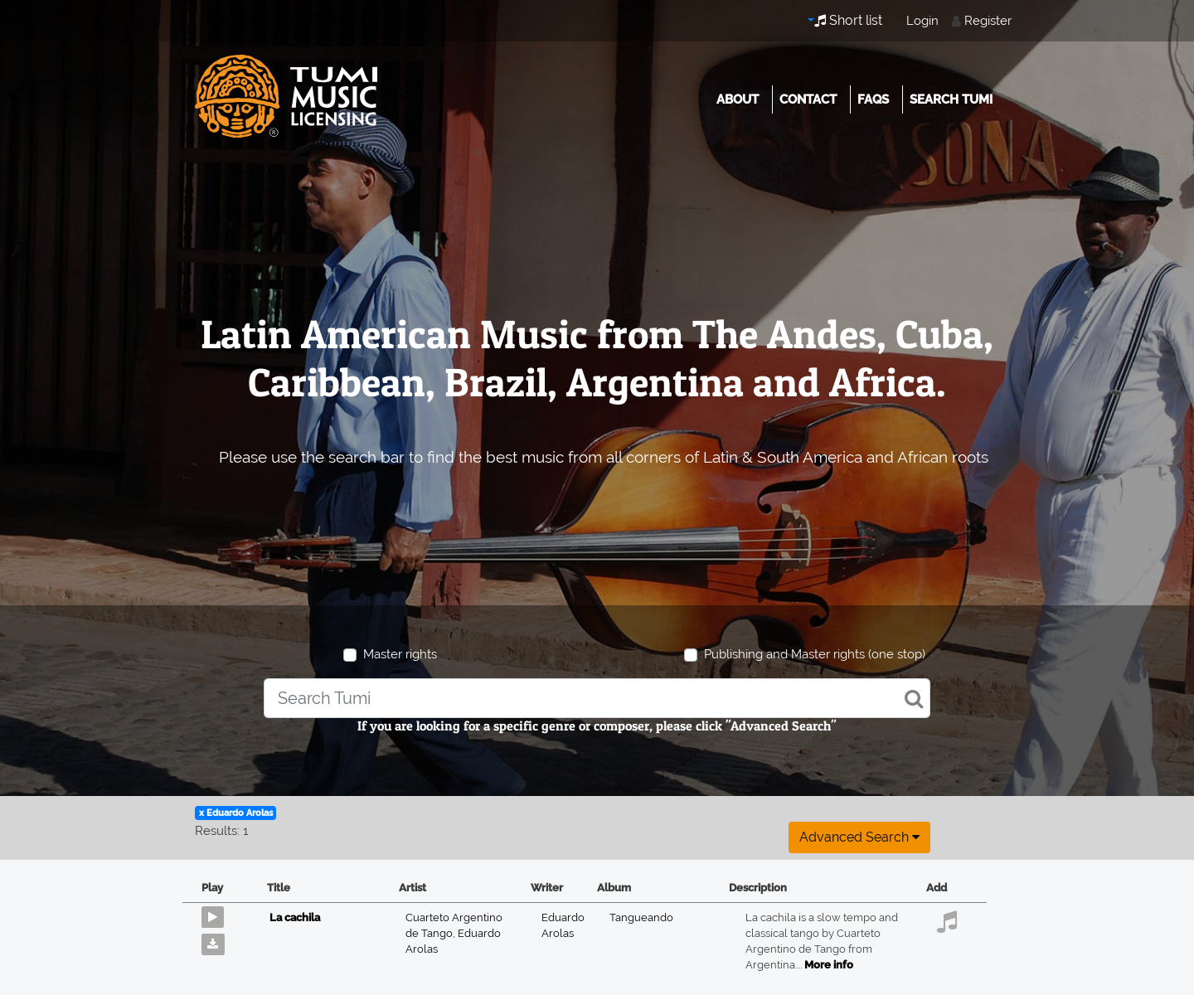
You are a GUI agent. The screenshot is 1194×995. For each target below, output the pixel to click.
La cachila (294, 917)
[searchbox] (596, 698)
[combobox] (596, 698)
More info (828, 965)
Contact (808, 99)
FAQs (873, 99)
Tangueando (641, 917)
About (737, 99)
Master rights (400, 654)
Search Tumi (951, 99)
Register (988, 20)
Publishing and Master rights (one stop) (814, 654)
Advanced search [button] (859, 837)
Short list (848, 20)
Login (922, 20)
